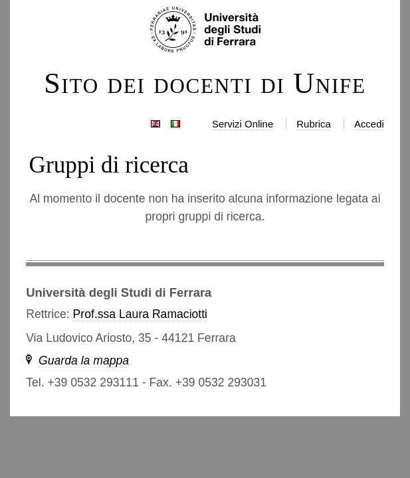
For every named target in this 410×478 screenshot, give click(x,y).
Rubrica (313, 123)
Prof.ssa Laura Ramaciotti (140, 314)
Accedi (369, 123)
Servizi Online (242, 123)
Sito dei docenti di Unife (205, 84)
